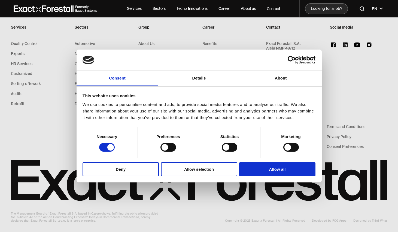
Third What (379, 220)
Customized (21, 73)
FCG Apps (339, 220)
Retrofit (18, 104)
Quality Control (24, 43)
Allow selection (199, 169)
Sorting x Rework (26, 83)
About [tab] (281, 78)
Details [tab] (199, 78)
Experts (18, 53)
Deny (121, 169)
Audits (16, 93)
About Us (146, 43)
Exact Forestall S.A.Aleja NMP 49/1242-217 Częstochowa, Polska (290, 48)
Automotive (85, 43)
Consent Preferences (345, 146)
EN (378, 8)
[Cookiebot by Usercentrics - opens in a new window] (291, 60)
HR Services (21, 64)
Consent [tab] (117, 78)
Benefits (209, 43)
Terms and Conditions (346, 126)
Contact (273, 8)
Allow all (277, 169)
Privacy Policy (339, 137)
